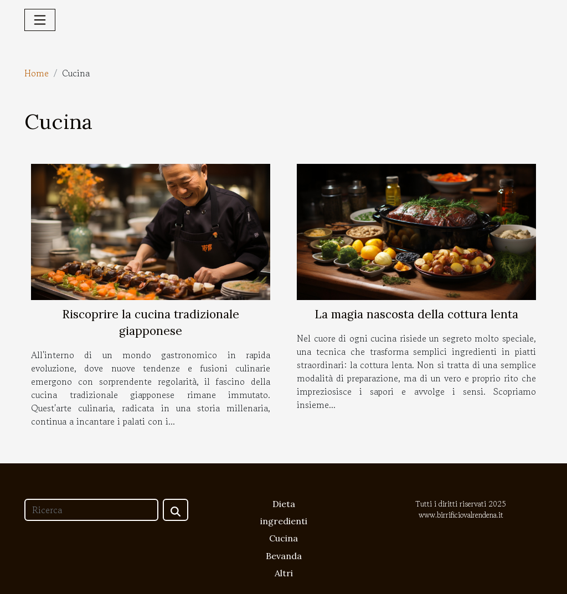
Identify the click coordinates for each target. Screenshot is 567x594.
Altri (284, 572)
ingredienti (283, 520)
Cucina (283, 538)
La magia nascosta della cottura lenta (416, 314)
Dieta (283, 503)
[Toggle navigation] (39, 20)
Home (36, 73)
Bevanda (284, 555)
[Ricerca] (91, 510)
